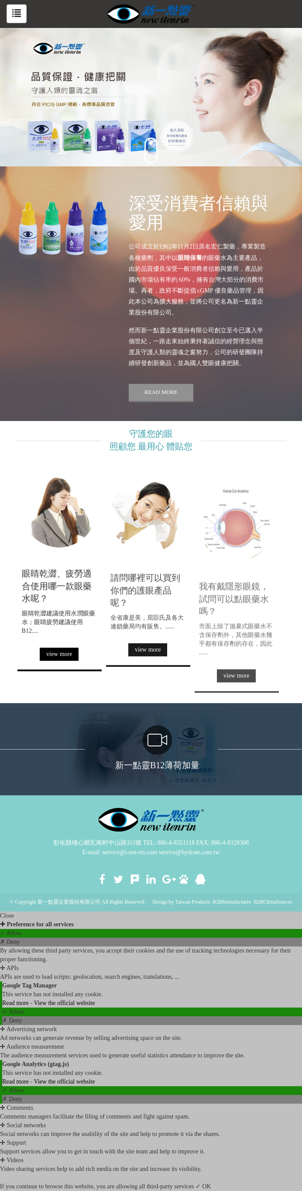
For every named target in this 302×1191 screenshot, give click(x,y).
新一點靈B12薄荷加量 (157, 747)
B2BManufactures (232, 902)
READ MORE (161, 392)
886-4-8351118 (176, 842)
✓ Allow (11, 933)
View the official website (64, 1003)
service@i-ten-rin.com (129, 852)
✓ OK (203, 1186)
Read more (16, 1003)
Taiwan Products (192, 902)
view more (59, 656)
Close (7, 915)
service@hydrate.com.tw (189, 852)
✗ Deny (10, 942)
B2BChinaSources (273, 902)
